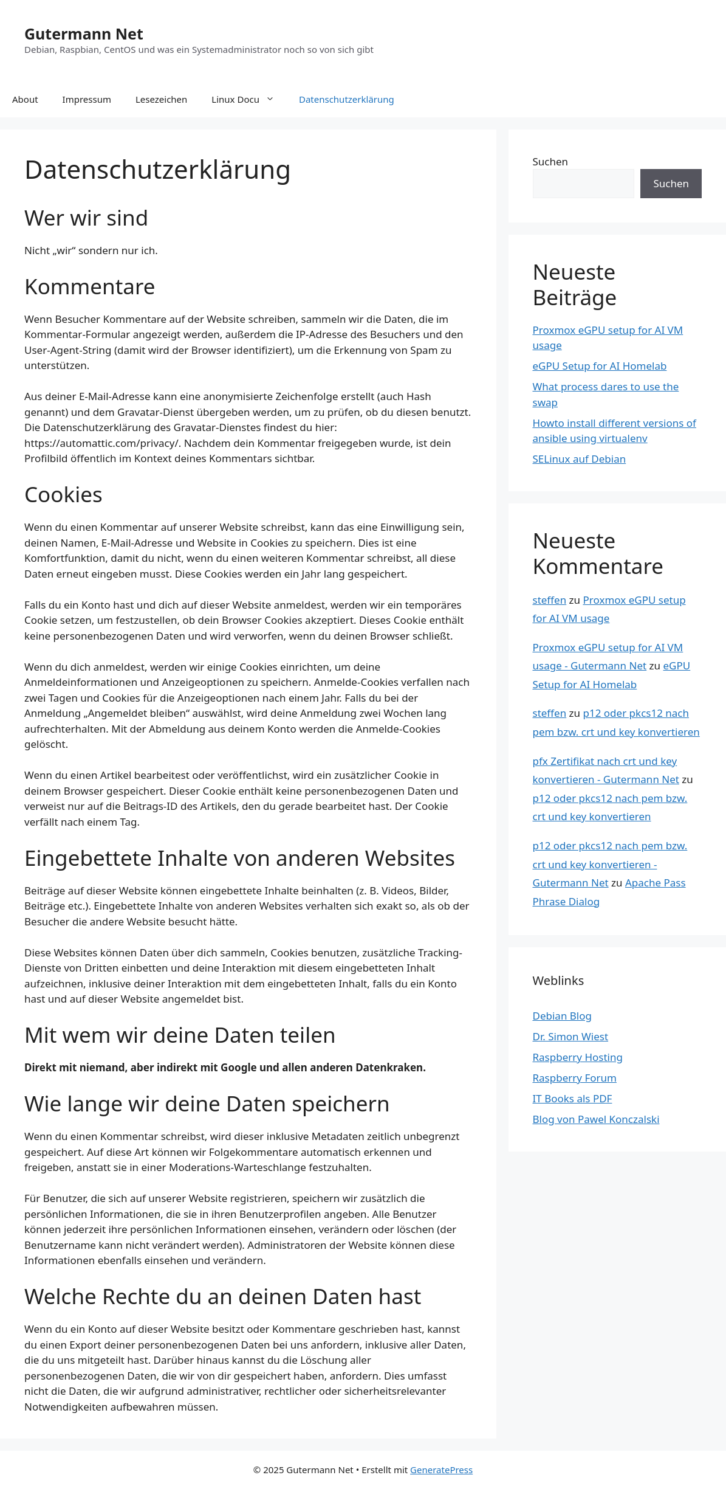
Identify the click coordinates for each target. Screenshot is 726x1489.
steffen (550, 600)
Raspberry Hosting (578, 1057)
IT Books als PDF (572, 1098)
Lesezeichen (161, 99)
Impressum (87, 99)
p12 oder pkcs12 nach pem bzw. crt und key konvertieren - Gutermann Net (610, 864)
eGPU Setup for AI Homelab (600, 366)
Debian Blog (562, 1016)
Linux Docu (249, 99)
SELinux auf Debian (579, 459)
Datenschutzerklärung (346, 99)
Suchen (551, 161)
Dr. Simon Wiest (571, 1036)
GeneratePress (441, 1469)
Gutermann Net (83, 33)
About (25, 99)
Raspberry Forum (575, 1078)
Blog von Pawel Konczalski (596, 1119)
